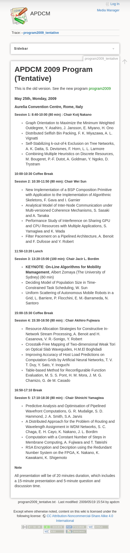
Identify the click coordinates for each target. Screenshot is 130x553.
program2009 (100, 88)
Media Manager (108, 10)
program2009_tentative (41, 33)
